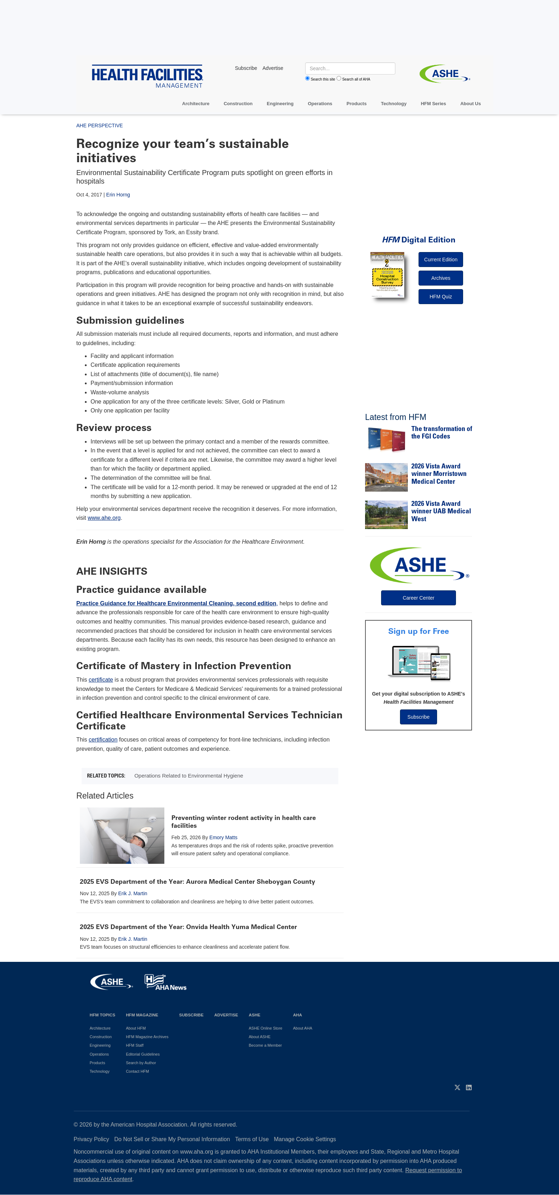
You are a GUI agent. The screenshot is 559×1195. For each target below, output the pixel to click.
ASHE (254, 1014)
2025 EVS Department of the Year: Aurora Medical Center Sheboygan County (197, 882)
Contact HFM (137, 1071)
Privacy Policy (91, 1139)
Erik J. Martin (132, 893)
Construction (238, 103)
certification (103, 740)
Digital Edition (419, 240)
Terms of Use (252, 1139)
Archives (441, 278)
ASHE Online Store (265, 1028)
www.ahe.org (104, 518)
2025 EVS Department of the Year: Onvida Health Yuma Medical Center (188, 927)
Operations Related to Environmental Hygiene (188, 776)
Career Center (419, 598)
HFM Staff (134, 1045)
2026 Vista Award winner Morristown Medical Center (439, 474)
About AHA (302, 1028)
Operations (320, 103)
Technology (393, 103)
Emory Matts (223, 837)
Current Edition (440, 259)
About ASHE (260, 1037)
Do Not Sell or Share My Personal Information (172, 1139)
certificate (101, 680)
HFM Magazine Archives (147, 1037)
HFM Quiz (441, 296)
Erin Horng (118, 195)
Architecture (196, 103)
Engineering (280, 103)
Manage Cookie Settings (305, 1139)
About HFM (136, 1028)
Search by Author (141, 1063)
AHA (297, 1014)
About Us (470, 103)
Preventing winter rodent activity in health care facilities (243, 822)
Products (356, 103)
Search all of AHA (356, 79)
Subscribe (418, 717)
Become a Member (265, 1045)
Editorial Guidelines (143, 1054)
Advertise (226, 1014)
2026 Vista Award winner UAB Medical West (441, 512)
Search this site (323, 79)
